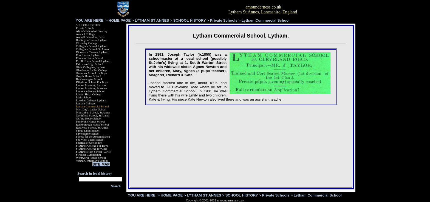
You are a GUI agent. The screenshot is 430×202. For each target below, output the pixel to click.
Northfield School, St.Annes (92, 115)
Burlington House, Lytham (91, 40)
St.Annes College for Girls (91, 148)
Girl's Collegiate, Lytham (91, 67)
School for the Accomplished (93, 136)
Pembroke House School (90, 121)
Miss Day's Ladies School (91, 109)
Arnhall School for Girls (90, 37)
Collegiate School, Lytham (91, 46)
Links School (84, 97)
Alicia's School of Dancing (92, 31)
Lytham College (85, 103)
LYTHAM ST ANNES (152, 20)
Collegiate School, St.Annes (92, 49)
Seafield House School (89, 142)
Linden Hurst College (88, 94)
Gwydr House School (88, 76)
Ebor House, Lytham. (88, 55)
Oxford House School (88, 118)
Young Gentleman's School (92, 160)
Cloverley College (86, 43)
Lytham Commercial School (92, 106)
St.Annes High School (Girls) (93, 151)
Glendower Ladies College (91, 70)
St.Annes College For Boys (92, 145)
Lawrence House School (90, 91)
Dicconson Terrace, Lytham (92, 52)
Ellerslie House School (89, 58)
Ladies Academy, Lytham (91, 85)
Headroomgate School (89, 79)
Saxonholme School (88, 133)
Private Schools (223, 20)
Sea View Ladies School (90, 139)
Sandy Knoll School (88, 130)
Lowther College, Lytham (91, 100)
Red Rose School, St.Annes (92, 127)
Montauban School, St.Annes (93, 112)
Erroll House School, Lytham (93, 61)
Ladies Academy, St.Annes (92, 88)
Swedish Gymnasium (88, 154)
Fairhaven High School (89, 64)
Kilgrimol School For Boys (92, 82)
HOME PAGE (120, 20)
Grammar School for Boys (91, 73)
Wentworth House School (91, 157)
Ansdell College (85, 34)
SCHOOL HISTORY (189, 20)
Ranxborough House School (92, 124)
